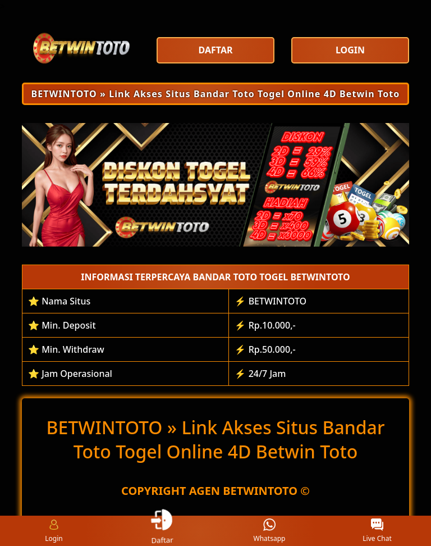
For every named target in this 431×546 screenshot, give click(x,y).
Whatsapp (270, 531)
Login (53, 531)
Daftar (161, 530)
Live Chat (377, 531)
